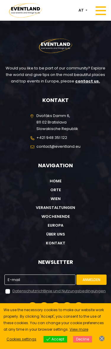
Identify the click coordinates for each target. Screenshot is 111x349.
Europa (55, 225)
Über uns (55, 234)
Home (56, 181)
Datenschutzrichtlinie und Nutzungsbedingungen (59, 291)
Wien (56, 199)
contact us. (87, 81)
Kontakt (55, 243)
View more (79, 329)
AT (81, 10)
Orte (55, 190)
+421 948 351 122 (51, 137)
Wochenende (55, 216)
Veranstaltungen (55, 207)
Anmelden (91, 279)
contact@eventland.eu (58, 146)
